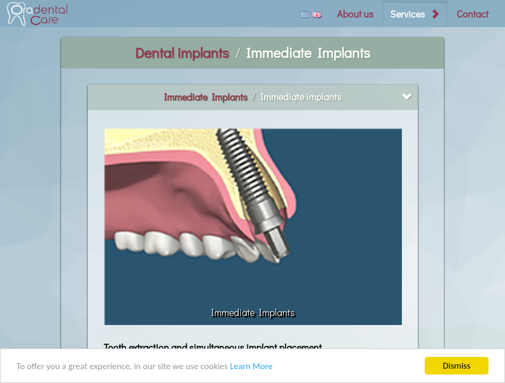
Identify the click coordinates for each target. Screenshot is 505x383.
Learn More (251, 366)
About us (355, 13)
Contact (473, 13)
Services (407, 13)
